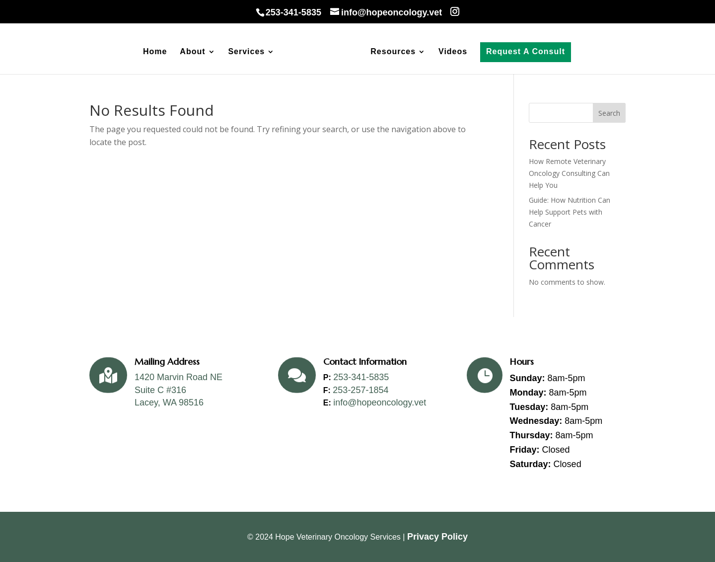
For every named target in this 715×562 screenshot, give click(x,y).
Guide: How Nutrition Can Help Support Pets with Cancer (569, 212)
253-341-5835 (361, 377)
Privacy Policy (437, 537)
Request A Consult (525, 51)
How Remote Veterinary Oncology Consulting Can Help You (569, 173)
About (192, 52)
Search (609, 113)
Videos (452, 52)
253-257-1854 (360, 390)
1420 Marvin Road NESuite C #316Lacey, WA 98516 (178, 389)
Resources (393, 52)
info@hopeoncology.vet (379, 402)
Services (246, 52)
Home (155, 52)
